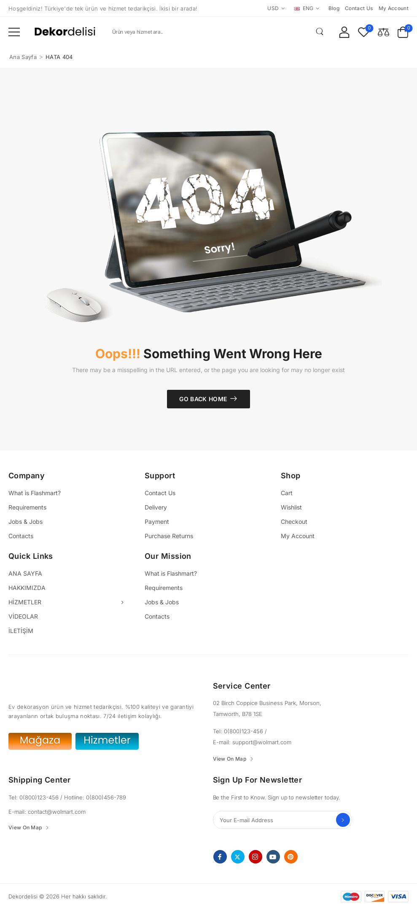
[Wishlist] (363, 32)
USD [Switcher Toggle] (273, 8)
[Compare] (383, 32)
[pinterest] (291, 856)
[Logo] (65, 32)
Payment (157, 521)
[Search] (217, 31)
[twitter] (238, 856)
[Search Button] (320, 31)
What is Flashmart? (34, 492)
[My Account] (344, 32)
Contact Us (160, 492)
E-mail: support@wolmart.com (252, 742)
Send (343, 820)
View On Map (229, 759)
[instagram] (255, 856)
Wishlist (291, 507)
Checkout (294, 521)
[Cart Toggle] (403, 32)
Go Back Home (203, 398)
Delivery (156, 507)
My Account (298, 535)
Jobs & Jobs (25, 521)
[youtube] (273, 856)
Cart (287, 492)
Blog (333, 8)
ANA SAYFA (25, 573)
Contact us (359, 8)
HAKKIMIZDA (27, 587)
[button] (14, 32)
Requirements (27, 507)
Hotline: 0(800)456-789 (95, 797)
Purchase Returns (169, 535)
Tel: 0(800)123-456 (239, 731)
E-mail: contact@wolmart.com (47, 811)
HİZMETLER (24, 602)
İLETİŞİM (20, 630)
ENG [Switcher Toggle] (304, 8)
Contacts (20, 535)
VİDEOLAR (23, 616)
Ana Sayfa (23, 57)
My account (394, 8)
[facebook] (220, 856)
